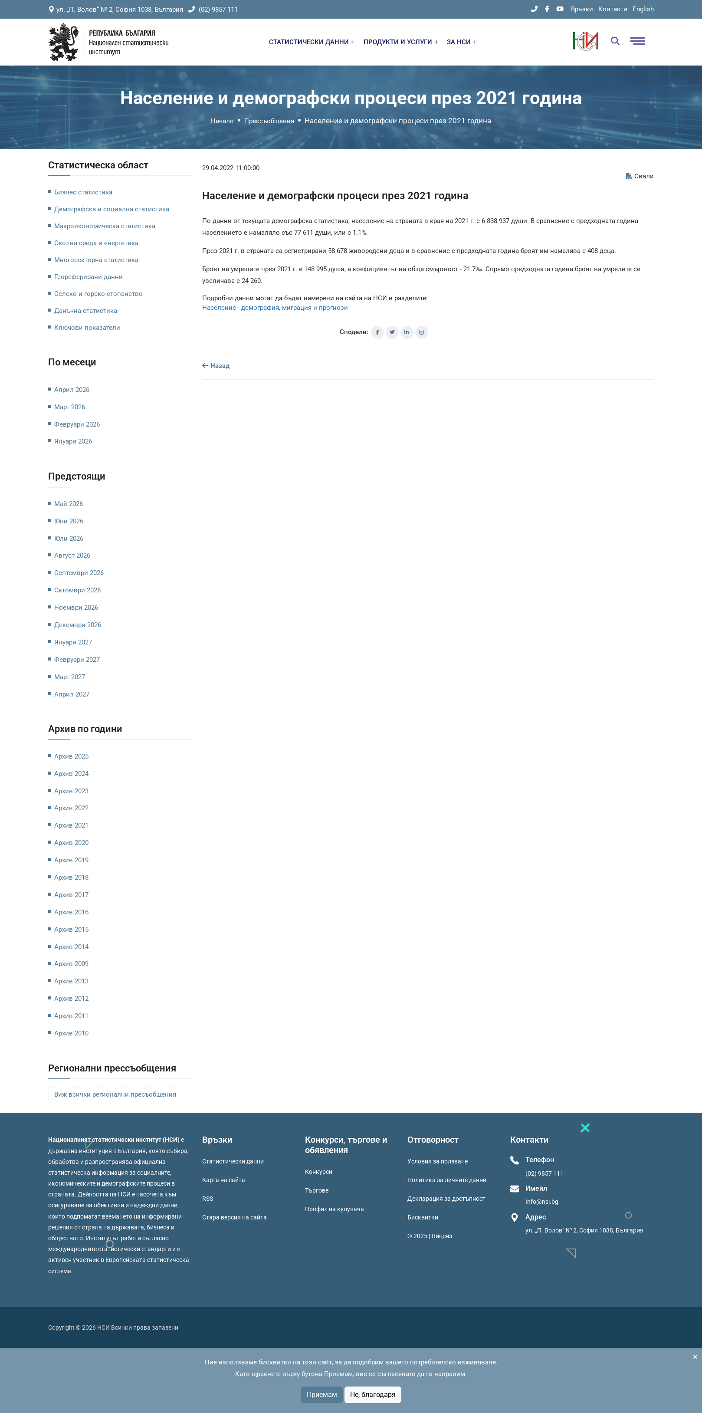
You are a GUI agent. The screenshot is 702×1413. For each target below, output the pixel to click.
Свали (640, 176)
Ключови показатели (87, 328)
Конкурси (318, 1171)
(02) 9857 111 (213, 9)
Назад (216, 366)
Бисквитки (422, 1217)
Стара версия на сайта (234, 1217)
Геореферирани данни (88, 277)
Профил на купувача (334, 1209)
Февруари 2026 (77, 424)
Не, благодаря (373, 1394)
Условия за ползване (437, 1161)
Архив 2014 (71, 947)
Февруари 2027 (77, 660)
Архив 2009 (71, 964)
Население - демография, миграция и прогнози (275, 308)
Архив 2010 (71, 1033)
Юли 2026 (68, 538)
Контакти (612, 9)
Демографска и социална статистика (111, 209)
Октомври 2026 (77, 590)
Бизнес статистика (83, 192)
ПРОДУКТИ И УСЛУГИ (401, 42)
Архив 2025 (71, 756)
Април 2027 (71, 694)
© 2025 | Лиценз (429, 1235)
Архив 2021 (71, 825)
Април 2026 (71, 390)
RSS (207, 1198)
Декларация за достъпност (446, 1198)
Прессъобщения (269, 121)
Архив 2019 (71, 860)
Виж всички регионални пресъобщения (115, 1094)
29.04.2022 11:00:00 (230, 168)
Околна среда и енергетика (96, 243)
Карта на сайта (223, 1179)
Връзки (582, 9)
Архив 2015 (71, 929)
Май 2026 (68, 504)
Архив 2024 (71, 774)
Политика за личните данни (446, 1179)
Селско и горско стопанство (98, 294)
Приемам (322, 1394)
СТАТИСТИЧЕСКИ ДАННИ (312, 42)
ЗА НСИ (462, 42)
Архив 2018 (71, 877)
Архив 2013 (71, 981)
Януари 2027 (73, 642)
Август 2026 (72, 555)
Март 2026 (69, 407)
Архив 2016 (71, 912)
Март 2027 (69, 677)
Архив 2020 (71, 843)
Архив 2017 (71, 895)
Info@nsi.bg (541, 1201)
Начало (222, 121)
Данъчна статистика (85, 311)
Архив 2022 (71, 808)
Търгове (316, 1190)
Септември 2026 (79, 573)
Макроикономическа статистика (104, 226)
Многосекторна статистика (96, 260)
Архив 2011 (71, 1016)
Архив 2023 (71, 791)
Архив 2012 (71, 998)
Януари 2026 (73, 441)
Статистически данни (233, 1161)
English (643, 9)
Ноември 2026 (76, 607)
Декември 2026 (77, 625)
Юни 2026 (68, 521)
